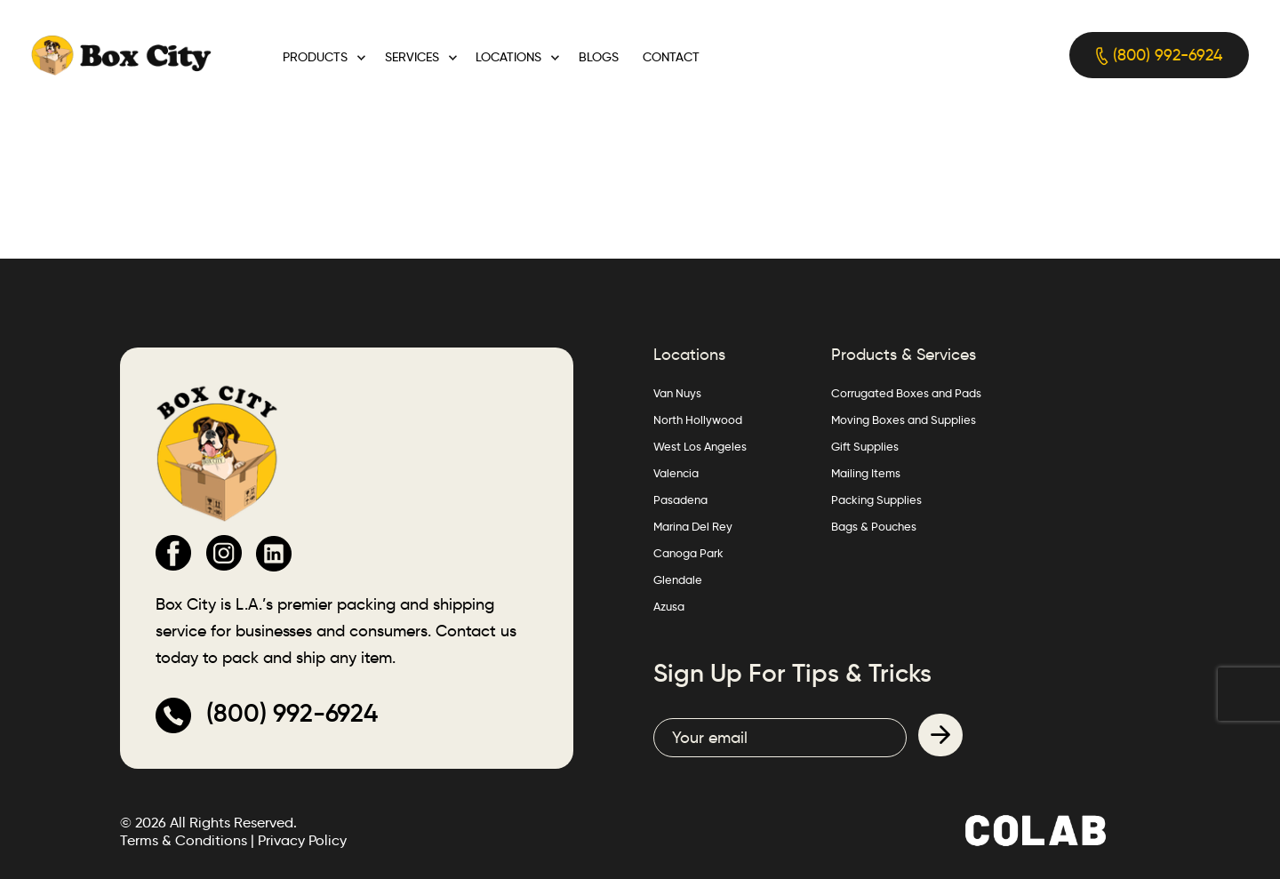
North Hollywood (697, 419)
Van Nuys (677, 393)
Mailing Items (865, 473)
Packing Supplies (876, 499)
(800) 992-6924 (1159, 55)
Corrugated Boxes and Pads (906, 393)
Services (412, 57)
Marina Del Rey (692, 526)
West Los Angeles (700, 446)
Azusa (668, 606)
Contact (671, 57)
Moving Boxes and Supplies (903, 419)
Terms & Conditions (183, 840)
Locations (508, 57)
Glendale (677, 579)
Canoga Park (688, 553)
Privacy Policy (302, 840)
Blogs (599, 57)
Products (315, 57)
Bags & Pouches (873, 526)
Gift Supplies (865, 446)
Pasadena (680, 499)
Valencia (676, 473)
